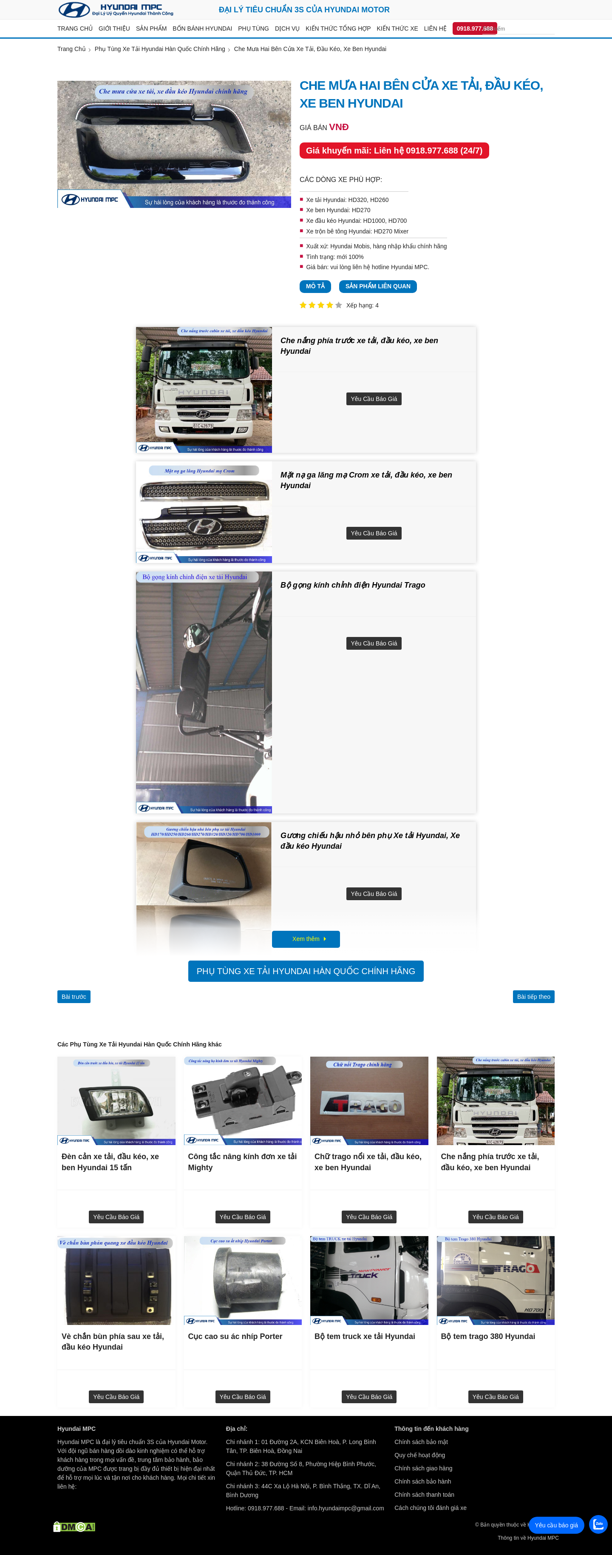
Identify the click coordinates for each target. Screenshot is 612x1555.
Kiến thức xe (397, 28)
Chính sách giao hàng (423, 1468)
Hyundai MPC (409, 267)
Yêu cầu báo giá (374, 398)
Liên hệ (435, 28)
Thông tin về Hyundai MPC (528, 1538)
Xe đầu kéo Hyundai (333, 220)
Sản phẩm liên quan (378, 286)
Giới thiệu (114, 28)
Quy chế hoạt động (419, 1455)
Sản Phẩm (151, 28)
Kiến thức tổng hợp (338, 28)
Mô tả (315, 286)
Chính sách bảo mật (421, 1441)
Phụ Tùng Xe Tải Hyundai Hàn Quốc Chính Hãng (306, 971)
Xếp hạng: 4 (362, 305)
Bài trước (74, 996)
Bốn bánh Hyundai (202, 28)
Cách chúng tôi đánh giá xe (430, 1507)
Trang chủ (75, 28)
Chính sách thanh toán (424, 1494)
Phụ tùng (253, 28)
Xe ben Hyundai (327, 210)
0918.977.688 (475, 28)
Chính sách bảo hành (422, 1481)
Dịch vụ (287, 28)
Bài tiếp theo (533, 996)
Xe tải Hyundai (325, 199)
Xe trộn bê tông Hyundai (338, 231)
